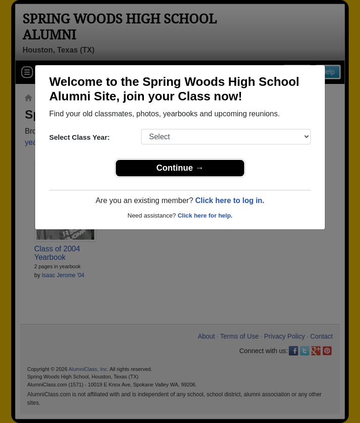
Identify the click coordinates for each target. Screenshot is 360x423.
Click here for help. (205, 215)
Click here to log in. (229, 200)
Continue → (180, 168)
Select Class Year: (79, 137)
